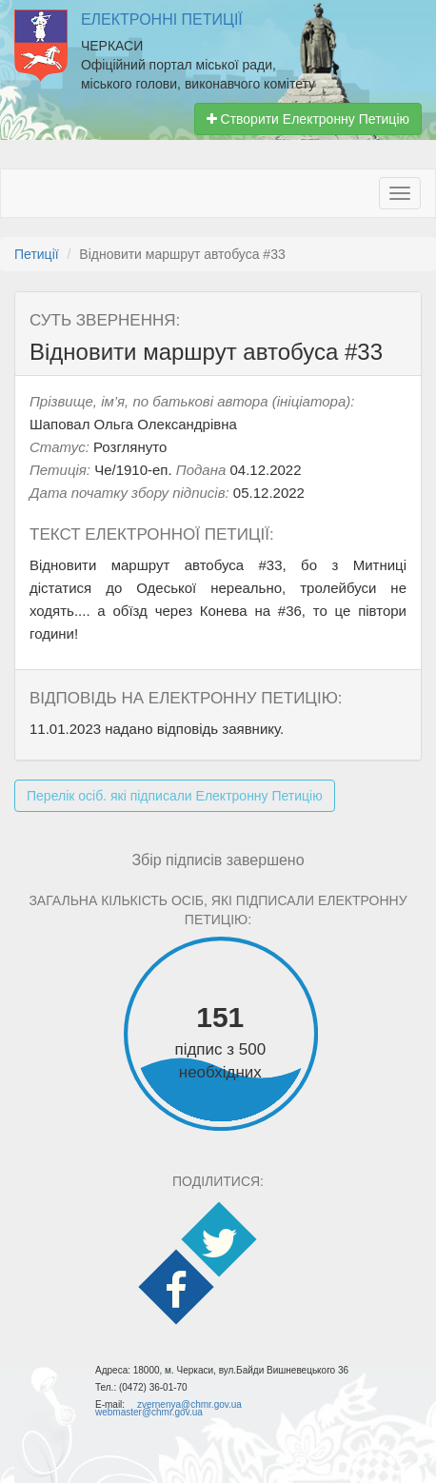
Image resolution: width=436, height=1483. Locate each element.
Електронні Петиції (162, 19)
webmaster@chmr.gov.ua (149, 1412)
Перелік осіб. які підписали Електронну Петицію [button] (175, 795)
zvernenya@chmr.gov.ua (189, 1404)
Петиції (36, 254)
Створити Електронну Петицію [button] (308, 119)
